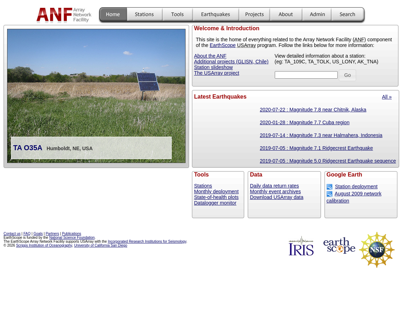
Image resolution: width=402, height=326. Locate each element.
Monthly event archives (275, 191)
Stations (144, 15)
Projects (254, 15)
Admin (316, 15)
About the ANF (210, 56)
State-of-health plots (216, 197)
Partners (52, 234)
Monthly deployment (216, 191)
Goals (38, 234)
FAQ (27, 234)
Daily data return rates (274, 186)
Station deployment (356, 186)
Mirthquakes (216, 15)
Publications (71, 234)
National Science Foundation (72, 238)
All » (387, 97)
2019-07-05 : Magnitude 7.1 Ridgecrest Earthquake (316, 148)
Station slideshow (213, 67)
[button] (347, 75)
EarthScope (223, 45)
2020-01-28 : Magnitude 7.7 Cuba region (304, 122)
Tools (177, 15)
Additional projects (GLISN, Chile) (231, 61)
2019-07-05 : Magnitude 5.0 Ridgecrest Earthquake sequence (328, 161)
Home (113, 15)
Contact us (12, 234)
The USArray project (216, 73)
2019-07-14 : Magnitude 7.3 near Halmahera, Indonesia (321, 135)
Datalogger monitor (215, 203)
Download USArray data (276, 197)
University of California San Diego (100, 245)
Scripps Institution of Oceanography (44, 245)
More (286, 15)
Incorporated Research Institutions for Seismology (147, 241)
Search (347, 15)
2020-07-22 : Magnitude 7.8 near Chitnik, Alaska (313, 109)
